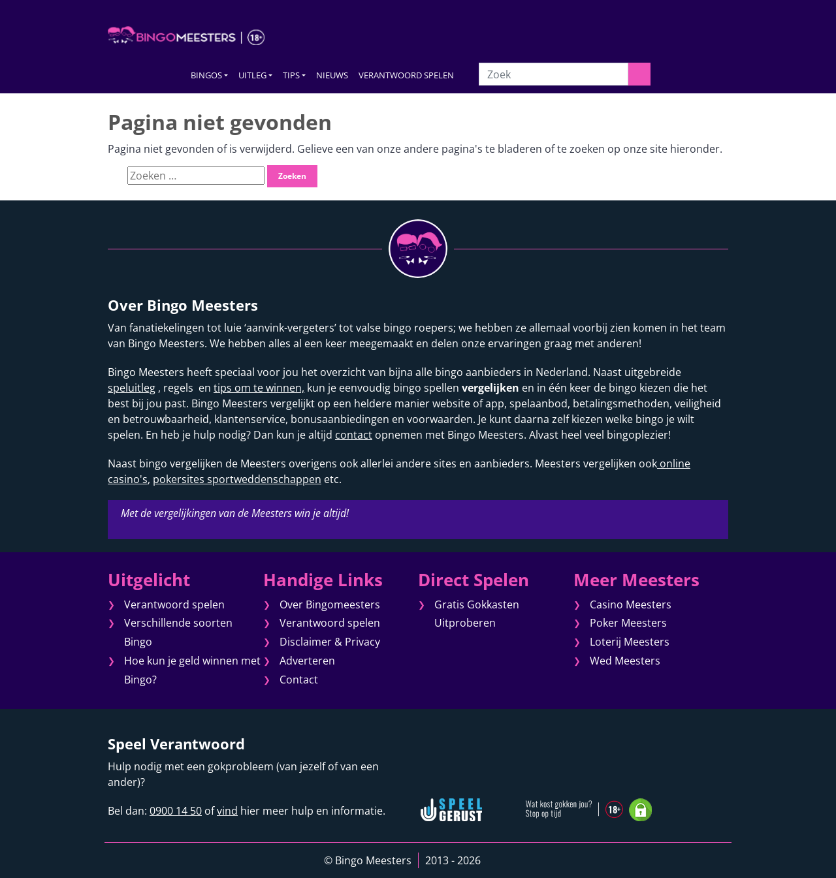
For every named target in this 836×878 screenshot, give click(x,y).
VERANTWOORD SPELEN (406, 75)
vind (227, 811)
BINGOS (206, 75)
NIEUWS (332, 75)
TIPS (291, 75)
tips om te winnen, (259, 388)
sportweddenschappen (262, 479)
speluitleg (131, 388)
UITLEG (252, 75)
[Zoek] (553, 74)
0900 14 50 (176, 811)
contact (353, 435)
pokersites (178, 479)
